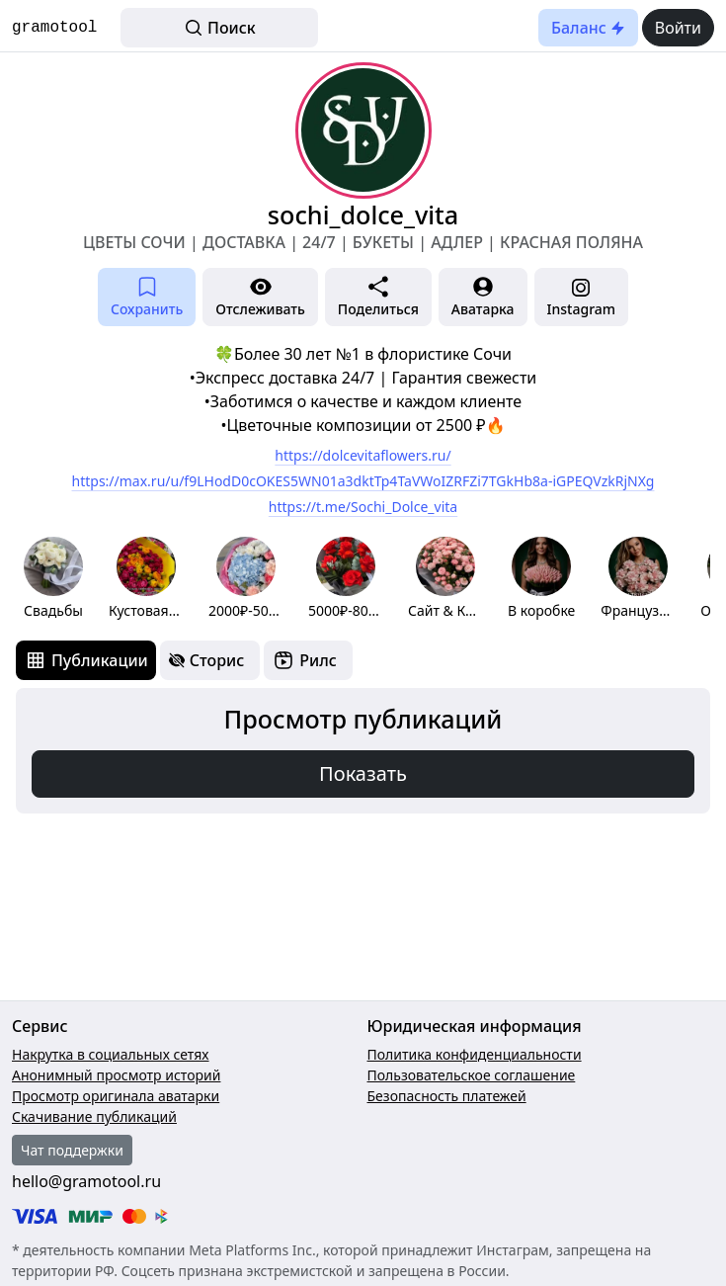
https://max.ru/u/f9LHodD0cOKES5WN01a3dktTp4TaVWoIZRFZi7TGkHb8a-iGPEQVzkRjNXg (363, 481)
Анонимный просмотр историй (116, 1075)
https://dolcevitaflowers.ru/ (362, 455)
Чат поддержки (72, 1150)
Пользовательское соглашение (471, 1075)
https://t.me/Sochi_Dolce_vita (363, 506)
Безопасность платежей (446, 1095)
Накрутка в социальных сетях (110, 1054)
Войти (678, 28)
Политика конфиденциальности (474, 1054)
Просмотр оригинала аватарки (115, 1095)
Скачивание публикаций (94, 1116)
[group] (53, 579)
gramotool (54, 28)
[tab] (86, 660)
